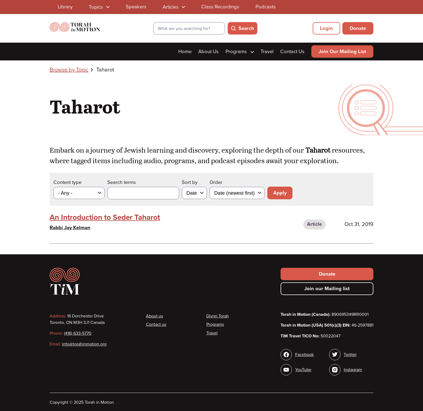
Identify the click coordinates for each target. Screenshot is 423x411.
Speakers (136, 7)
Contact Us (292, 51)
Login (326, 28)
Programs (240, 51)
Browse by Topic (69, 70)
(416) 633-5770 (77, 333)
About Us (208, 51)
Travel (267, 51)
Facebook (304, 354)
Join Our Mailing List (342, 51)
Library (65, 7)
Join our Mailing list (327, 289)
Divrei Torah (217, 316)
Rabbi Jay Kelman (70, 228)
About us (154, 316)
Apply (279, 193)
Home (185, 51)
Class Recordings (220, 7)
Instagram (353, 369)
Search (246, 28)
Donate (358, 28)
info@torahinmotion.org (84, 344)
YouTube (303, 369)
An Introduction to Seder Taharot (105, 217)
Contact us (156, 324)
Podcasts (265, 7)
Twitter (350, 354)
